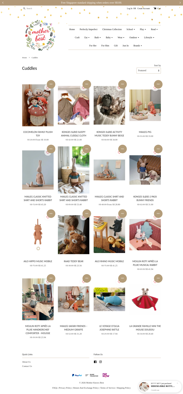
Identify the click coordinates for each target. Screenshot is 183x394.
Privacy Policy (65, 388)
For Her (93, 45)
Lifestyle (149, 37)
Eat (87, 37)
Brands (137, 45)
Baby (109, 37)
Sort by (157, 65)
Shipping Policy (124, 388)
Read (154, 29)
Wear (121, 37)
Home (72, 29)
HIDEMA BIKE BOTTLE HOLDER (163, 386)
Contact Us (27, 366)
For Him (105, 45)
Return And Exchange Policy (86, 388)
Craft (77, 37)
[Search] (30, 9)
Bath (98, 37)
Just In (126, 45)
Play (143, 29)
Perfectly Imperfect (89, 29)
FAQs (54, 388)
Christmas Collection (112, 29)
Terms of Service (108, 388)
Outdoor (134, 37)
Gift (116, 45)
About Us (26, 362)
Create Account (143, 8)
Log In (129, 8)
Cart (159, 8)
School (131, 29)
